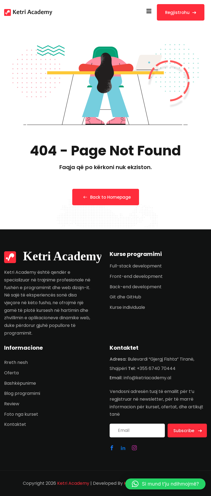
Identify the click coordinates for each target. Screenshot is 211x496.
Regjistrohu (180, 12)
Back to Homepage (105, 197)
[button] (165, 483)
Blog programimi (22, 393)
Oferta (11, 373)
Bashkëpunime (20, 383)
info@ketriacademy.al (147, 378)
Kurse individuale (127, 307)
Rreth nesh (16, 362)
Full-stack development (136, 266)
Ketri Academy (73, 483)
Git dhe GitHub (125, 297)
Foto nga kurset (21, 414)
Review (11, 404)
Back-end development (136, 287)
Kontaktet (15, 424)
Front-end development (136, 276)
